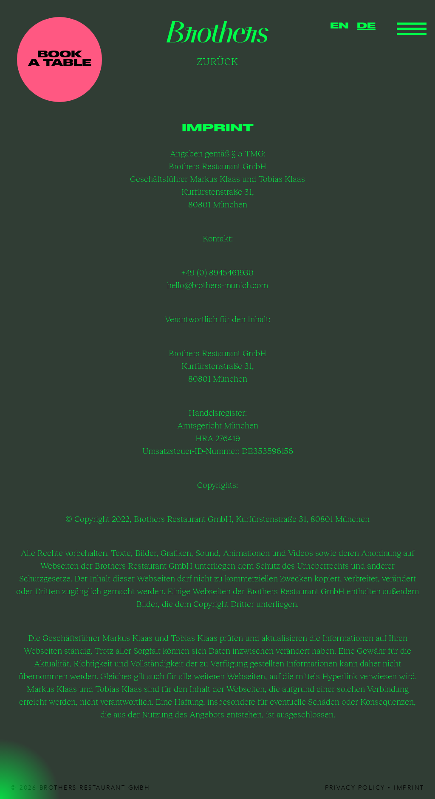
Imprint (409, 787)
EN (339, 26)
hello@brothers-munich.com (217, 285)
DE (366, 26)
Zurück (217, 61)
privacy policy (355, 787)
